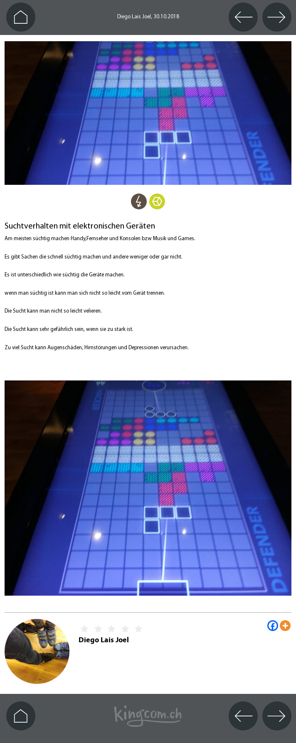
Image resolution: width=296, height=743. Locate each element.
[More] (285, 625)
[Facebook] (272, 625)
